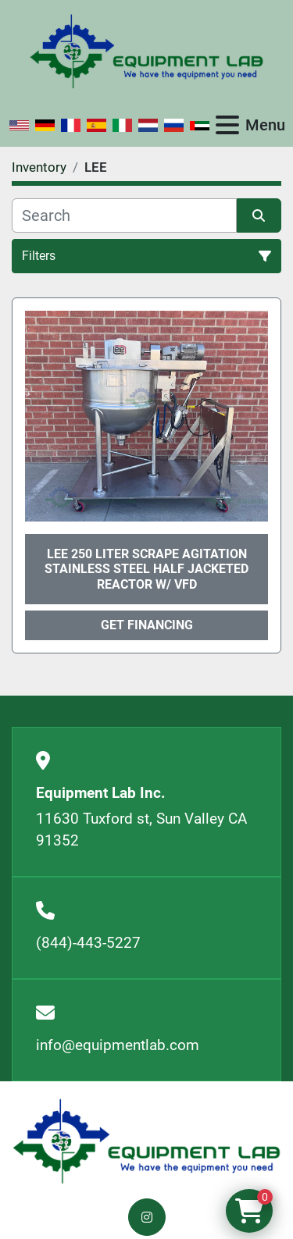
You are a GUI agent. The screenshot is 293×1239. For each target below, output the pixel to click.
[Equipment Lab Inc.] (146, 1140)
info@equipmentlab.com (117, 1045)
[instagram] (147, 1217)
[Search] (124, 215)
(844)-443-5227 (88, 943)
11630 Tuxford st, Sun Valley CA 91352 (141, 830)
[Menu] (227, 125)
